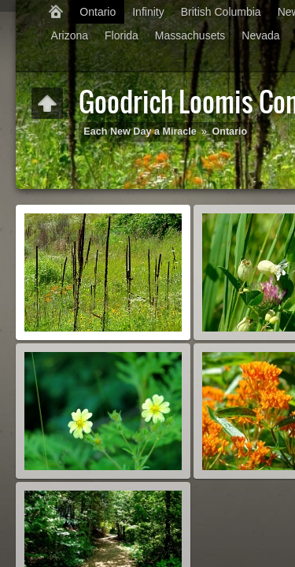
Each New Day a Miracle (140, 131)
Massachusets (190, 35)
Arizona (69, 35)
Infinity (148, 12)
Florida (121, 35)
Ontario (97, 12)
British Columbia (221, 12)
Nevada (260, 35)
